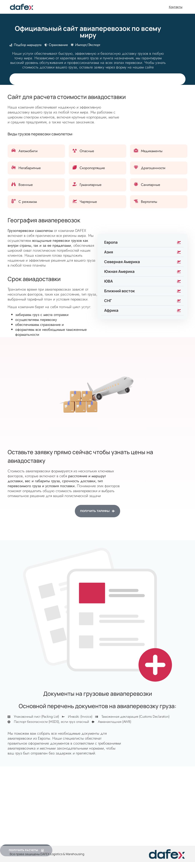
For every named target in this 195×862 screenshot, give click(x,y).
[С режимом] (13, 201)
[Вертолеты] (136, 201)
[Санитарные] (136, 184)
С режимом (27, 201)
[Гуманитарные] (75, 184)
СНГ (108, 300)
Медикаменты (151, 150)
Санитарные (150, 184)
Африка (111, 310)
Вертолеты (149, 201)
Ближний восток (119, 290)
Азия (108, 252)
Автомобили (28, 150)
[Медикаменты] (136, 150)
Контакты (175, 7)
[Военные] (13, 184)
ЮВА (108, 281)
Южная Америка (119, 271)
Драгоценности (153, 167)
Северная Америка (122, 261)
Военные (25, 184)
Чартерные (88, 201)
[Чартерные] (75, 201)
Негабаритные (29, 167)
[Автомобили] (13, 150)
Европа (111, 242)
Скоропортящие (92, 167)
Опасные (87, 150)
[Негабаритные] (13, 167)
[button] (142, 242)
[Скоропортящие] (75, 167)
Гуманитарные (90, 184)
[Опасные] (75, 150)
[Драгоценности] (136, 167)
